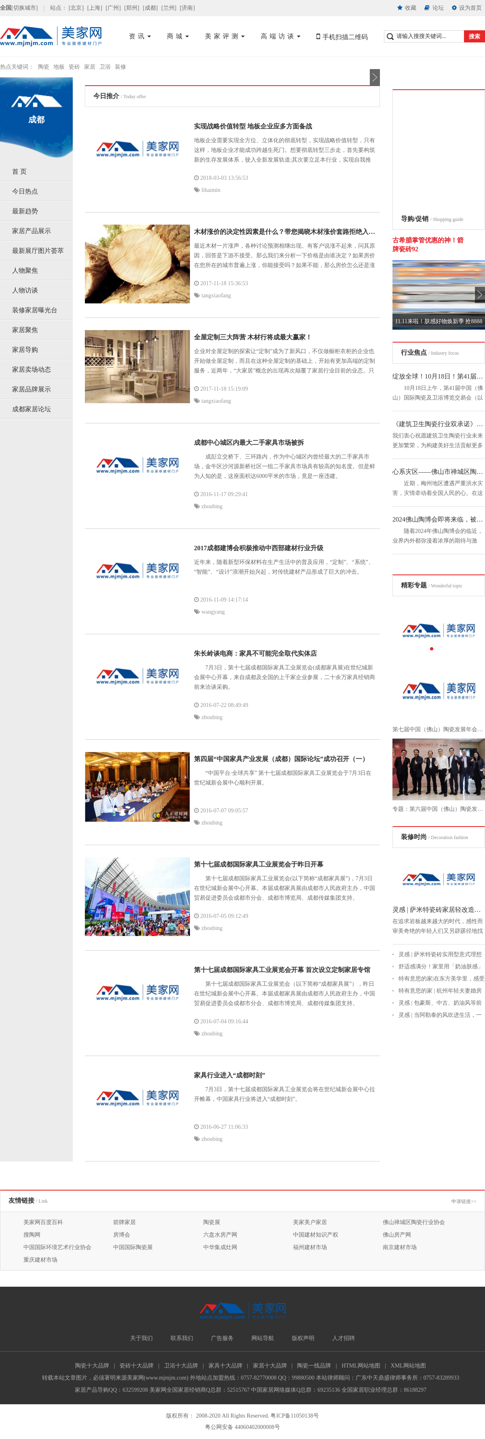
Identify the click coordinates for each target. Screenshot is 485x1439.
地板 (59, 67)
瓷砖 (74, 67)
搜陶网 (31, 1235)
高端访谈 (282, 36)
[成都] (150, 8)
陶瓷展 (211, 1222)
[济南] (187, 8)
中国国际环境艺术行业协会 (57, 1247)
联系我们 (182, 1338)
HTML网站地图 (361, 1366)
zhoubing (208, 506)
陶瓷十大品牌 (92, 1366)
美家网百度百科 (43, 1222)
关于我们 (141, 1338)
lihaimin (207, 190)
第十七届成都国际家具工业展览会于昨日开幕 (258, 864)
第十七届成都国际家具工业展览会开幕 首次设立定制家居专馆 (282, 969)
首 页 (19, 171)
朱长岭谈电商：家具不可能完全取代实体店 (255, 653)
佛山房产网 (397, 1235)
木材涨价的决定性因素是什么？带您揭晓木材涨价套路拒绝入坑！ (288, 231)
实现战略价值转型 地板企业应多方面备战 (253, 126)
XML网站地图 (408, 1366)
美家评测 (226, 36)
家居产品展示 (31, 230)
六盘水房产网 (220, 1235)
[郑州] (131, 8)
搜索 (474, 36)
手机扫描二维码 (342, 37)
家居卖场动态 (31, 369)
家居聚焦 (25, 329)
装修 (120, 67)
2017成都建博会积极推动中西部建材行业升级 (258, 548)
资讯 (141, 36)
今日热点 (25, 191)
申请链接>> (464, 1201)
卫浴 (105, 67)
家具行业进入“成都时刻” (229, 1075)
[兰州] (168, 8)
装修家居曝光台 (34, 310)
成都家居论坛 (31, 409)
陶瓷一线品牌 (314, 1366)
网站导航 (262, 1338)
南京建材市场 (400, 1247)
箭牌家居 (124, 1222)
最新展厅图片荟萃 (38, 250)
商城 (179, 36)
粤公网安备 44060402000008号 (242, 1427)
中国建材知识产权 (315, 1235)
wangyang (209, 612)
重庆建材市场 (40, 1260)
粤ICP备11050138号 (294, 1416)
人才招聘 (343, 1338)
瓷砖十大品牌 (137, 1366)
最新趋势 (25, 211)
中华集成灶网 (220, 1247)
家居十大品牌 (270, 1366)
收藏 (407, 8)
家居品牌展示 (31, 389)
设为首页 (467, 8)
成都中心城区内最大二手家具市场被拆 (249, 442)
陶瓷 (43, 67)
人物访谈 (25, 290)
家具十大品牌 (225, 1366)
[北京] (76, 8)
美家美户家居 (310, 1222)
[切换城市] (24, 8)
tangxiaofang (212, 295)
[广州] (112, 8)
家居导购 (25, 349)
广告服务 (222, 1338)
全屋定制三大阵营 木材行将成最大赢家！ (253, 337)
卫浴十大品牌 (181, 1366)
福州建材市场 (310, 1247)
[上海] (94, 8)
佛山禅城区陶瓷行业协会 (414, 1222)
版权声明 (303, 1338)
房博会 (121, 1235)
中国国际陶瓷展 (133, 1247)
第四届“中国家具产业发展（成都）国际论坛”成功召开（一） (281, 758)
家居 (89, 67)
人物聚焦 (25, 270)
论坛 (434, 8)
